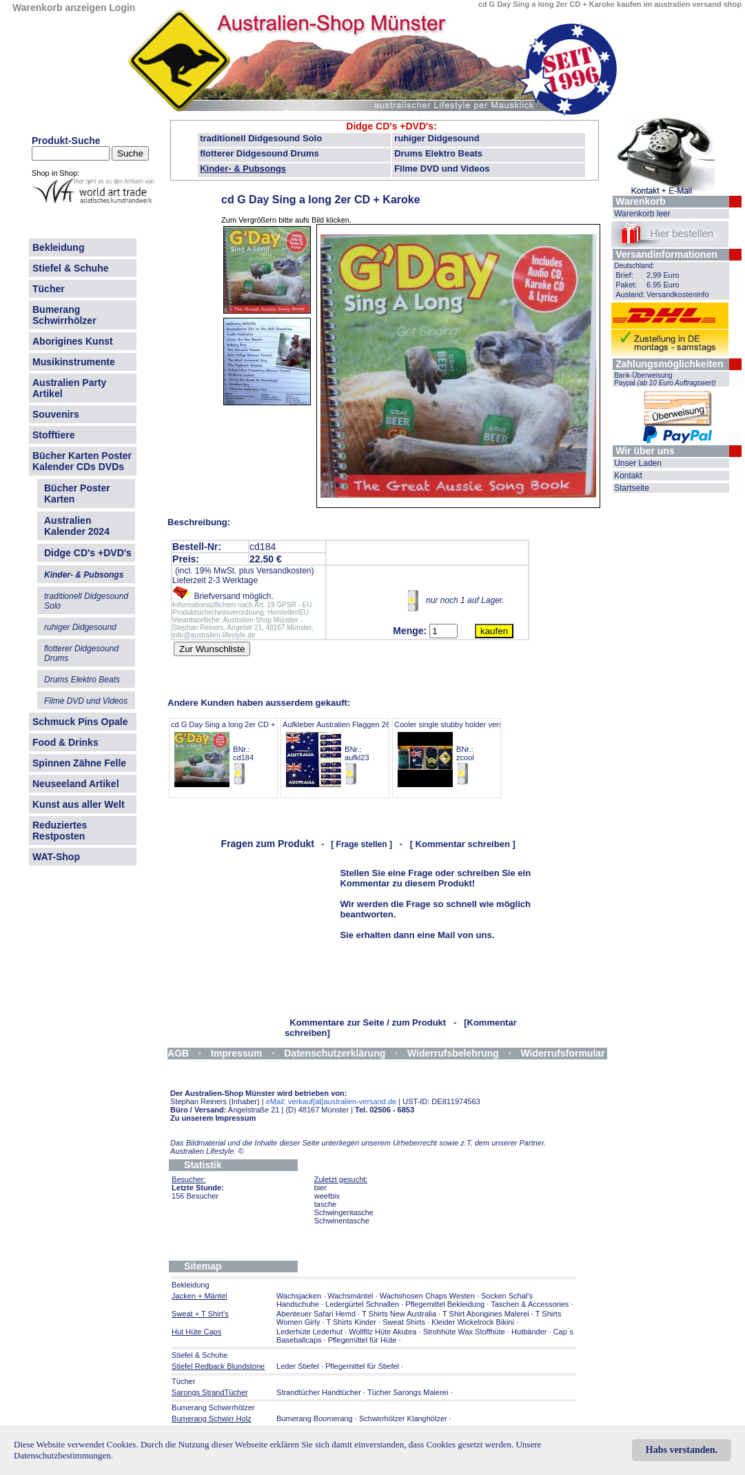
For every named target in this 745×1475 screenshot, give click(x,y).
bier (320, 1187)
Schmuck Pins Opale (80, 721)
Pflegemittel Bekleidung (444, 1304)
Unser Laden (638, 463)
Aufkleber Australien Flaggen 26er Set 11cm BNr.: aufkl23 (357, 753)
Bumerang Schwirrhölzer (64, 315)
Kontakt (628, 475)
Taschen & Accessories (530, 1304)
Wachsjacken (298, 1296)
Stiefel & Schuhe (70, 268)
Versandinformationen (666, 254)
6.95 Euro (663, 285)
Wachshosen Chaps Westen (427, 1296)
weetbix (327, 1196)
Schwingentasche (344, 1212)
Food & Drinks (65, 742)
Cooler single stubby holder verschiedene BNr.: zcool (463, 753)
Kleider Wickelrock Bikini (472, 1322)
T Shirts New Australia (399, 1314)
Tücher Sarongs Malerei (407, 1392)
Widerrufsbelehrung (453, 1053)
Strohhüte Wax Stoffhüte (464, 1332)
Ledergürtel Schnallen (362, 1304)
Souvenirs (55, 414)
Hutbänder (530, 1332)
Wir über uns (644, 450)
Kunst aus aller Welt (78, 804)
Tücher (48, 288)
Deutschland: (634, 265)
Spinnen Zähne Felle (79, 763)
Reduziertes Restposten (59, 831)
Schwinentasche (341, 1221)
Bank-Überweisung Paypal (665, 379)
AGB (178, 1053)
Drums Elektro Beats (438, 153)
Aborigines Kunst (72, 341)
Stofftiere (53, 434)
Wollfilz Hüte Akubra (382, 1332)
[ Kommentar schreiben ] (463, 844)
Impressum (237, 1053)
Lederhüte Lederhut (309, 1332)
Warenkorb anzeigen (59, 7)
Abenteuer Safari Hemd (316, 1314)
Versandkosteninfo (677, 294)
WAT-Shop (56, 856)
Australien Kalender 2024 (77, 526)
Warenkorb (640, 201)
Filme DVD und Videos (441, 168)
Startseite (631, 488)
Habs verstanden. (681, 1450)
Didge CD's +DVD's (389, 126)
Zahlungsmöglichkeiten (669, 363)
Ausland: (630, 294)
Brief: (624, 275)
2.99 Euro (663, 275)
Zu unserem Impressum (213, 1118)
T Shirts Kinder (351, 1322)
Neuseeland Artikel (75, 783)
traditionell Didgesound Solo (261, 138)
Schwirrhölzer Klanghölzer (403, 1418)
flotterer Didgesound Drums (259, 153)
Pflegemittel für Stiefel (362, 1366)
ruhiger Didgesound (437, 138)
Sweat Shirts (403, 1322)
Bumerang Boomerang (314, 1418)
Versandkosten (283, 571)
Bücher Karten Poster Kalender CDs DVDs (82, 461)
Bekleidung (58, 247)
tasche (325, 1204)
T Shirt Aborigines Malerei (485, 1314)
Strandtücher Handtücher (318, 1392)
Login (122, 7)
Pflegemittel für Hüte (362, 1340)
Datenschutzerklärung (334, 1053)
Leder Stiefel (298, 1366)
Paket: (626, 285)
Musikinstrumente (73, 361)
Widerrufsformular (563, 1053)
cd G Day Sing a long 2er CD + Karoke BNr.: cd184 (236, 753)
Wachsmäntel (350, 1296)
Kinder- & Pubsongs (243, 168)
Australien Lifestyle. (207, 1151)
